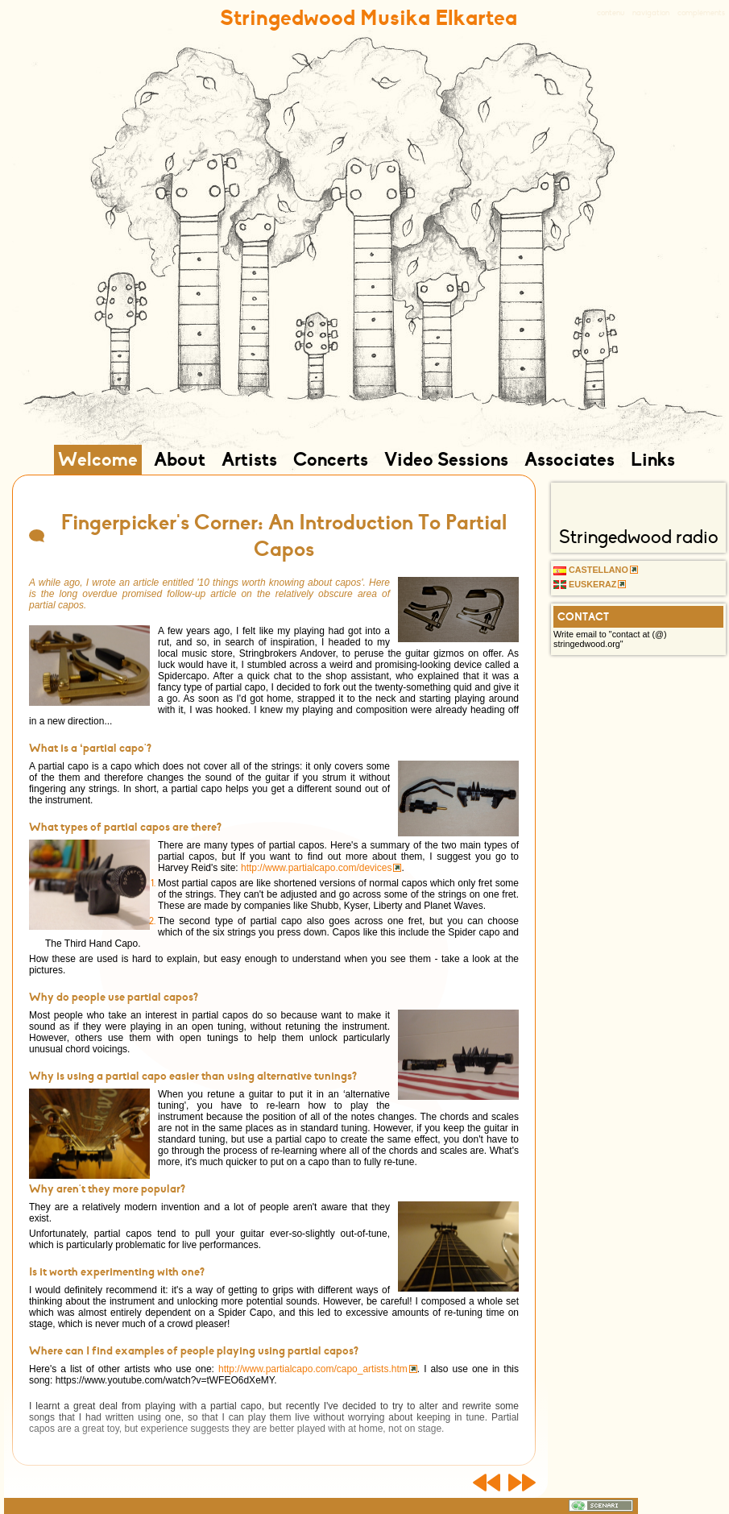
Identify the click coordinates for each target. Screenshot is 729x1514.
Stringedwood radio (639, 537)
